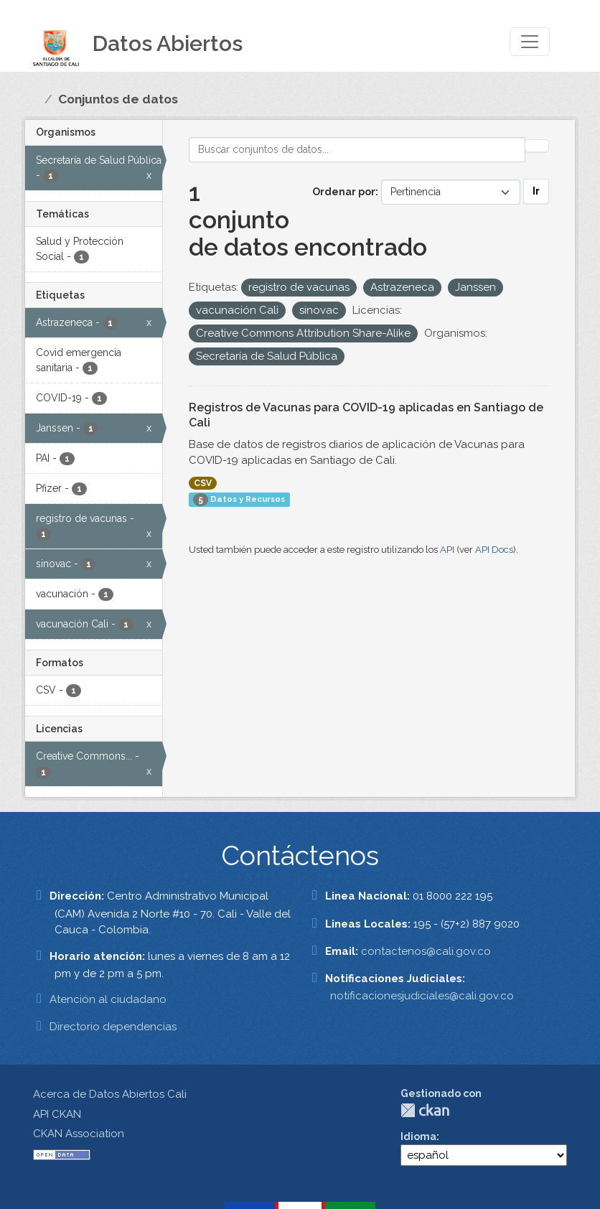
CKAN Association (78, 1133)
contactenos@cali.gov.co (426, 951)
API (447, 549)
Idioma (418, 1136)
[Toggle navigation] (530, 41)
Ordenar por (343, 191)
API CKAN (57, 1114)
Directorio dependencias (113, 1026)
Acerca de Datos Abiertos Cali (110, 1094)
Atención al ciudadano (108, 999)
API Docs (494, 549)
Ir (536, 191)
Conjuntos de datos (118, 99)
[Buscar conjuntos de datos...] (357, 149)
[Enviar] (537, 145)
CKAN (424, 1110)
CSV (203, 483)
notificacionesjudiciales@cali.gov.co (422, 995)
